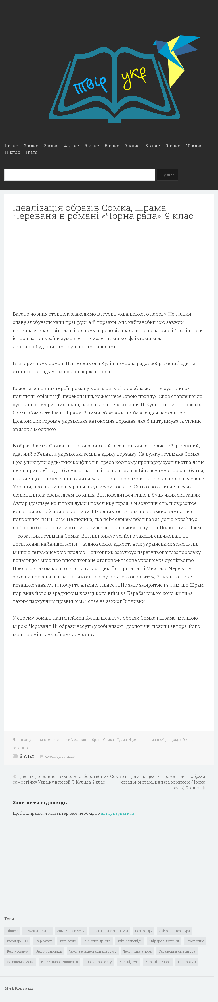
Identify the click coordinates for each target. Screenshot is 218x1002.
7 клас (132, 146)
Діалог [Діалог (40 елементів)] (12, 930)
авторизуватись (118, 813)
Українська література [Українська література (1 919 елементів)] (177, 951)
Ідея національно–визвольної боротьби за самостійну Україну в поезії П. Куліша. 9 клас (61, 779)
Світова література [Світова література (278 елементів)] (174, 930)
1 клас (11, 146)
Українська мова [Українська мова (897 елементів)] (20, 961)
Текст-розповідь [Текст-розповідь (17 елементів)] (49, 951)
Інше (31, 152)
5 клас (92, 146)
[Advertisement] (109, 265)
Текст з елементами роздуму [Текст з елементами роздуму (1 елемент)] (92, 951)
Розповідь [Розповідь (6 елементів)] (143, 930)
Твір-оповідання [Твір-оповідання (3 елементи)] (96, 941)
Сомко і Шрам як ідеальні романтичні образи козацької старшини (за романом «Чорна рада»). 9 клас (157, 782)
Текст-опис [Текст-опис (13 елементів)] (195, 941)
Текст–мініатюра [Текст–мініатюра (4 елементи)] (137, 951)
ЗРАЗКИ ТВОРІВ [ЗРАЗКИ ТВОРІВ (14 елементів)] (37, 930)
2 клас (31, 146)
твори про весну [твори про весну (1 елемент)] (98, 961)
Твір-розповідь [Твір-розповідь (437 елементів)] (130, 941)
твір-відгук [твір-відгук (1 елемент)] (128, 961)
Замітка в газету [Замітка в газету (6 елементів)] (70, 930)
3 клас (51, 146)
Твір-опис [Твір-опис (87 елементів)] (68, 941)
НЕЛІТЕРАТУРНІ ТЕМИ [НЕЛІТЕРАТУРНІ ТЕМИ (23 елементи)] (109, 930)
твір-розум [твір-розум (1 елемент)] (187, 961)
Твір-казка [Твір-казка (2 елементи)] (44, 941)
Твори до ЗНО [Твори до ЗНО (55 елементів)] (17, 941)
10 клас (194, 146)
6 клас (112, 146)
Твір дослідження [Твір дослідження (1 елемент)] (164, 941)
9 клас (172, 146)
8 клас (152, 146)
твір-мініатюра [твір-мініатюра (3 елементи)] (158, 961)
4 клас (71, 146)
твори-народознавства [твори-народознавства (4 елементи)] (59, 961)
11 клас (12, 152)
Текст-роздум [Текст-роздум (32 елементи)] (18, 951)
